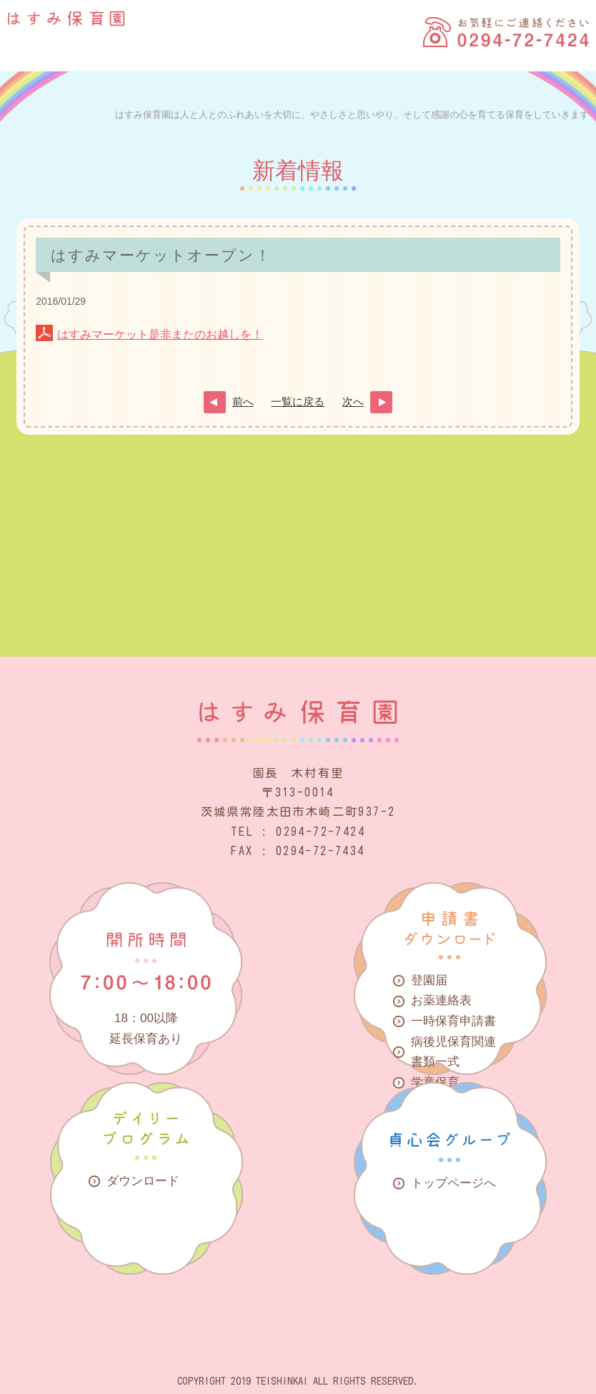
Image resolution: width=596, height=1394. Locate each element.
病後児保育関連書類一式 (453, 1052)
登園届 (429, 980)
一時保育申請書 (453, 1021)
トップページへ (453, 1183)
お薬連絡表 (441, 1000)
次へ (353, 402)
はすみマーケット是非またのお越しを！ (160, 334)
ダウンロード (142, 1181)
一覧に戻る (297, 402)
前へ (243, 402)
